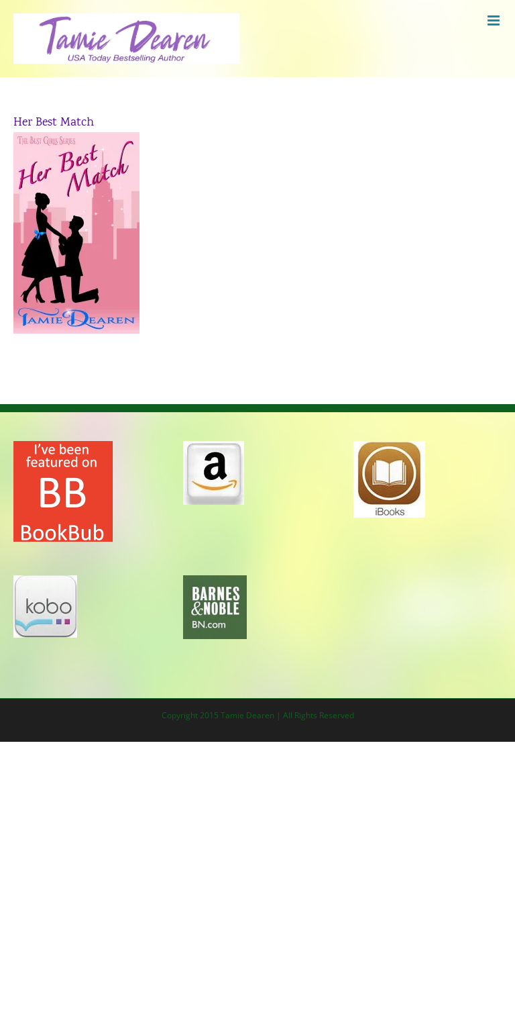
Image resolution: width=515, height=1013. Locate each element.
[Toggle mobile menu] (495, 20)
